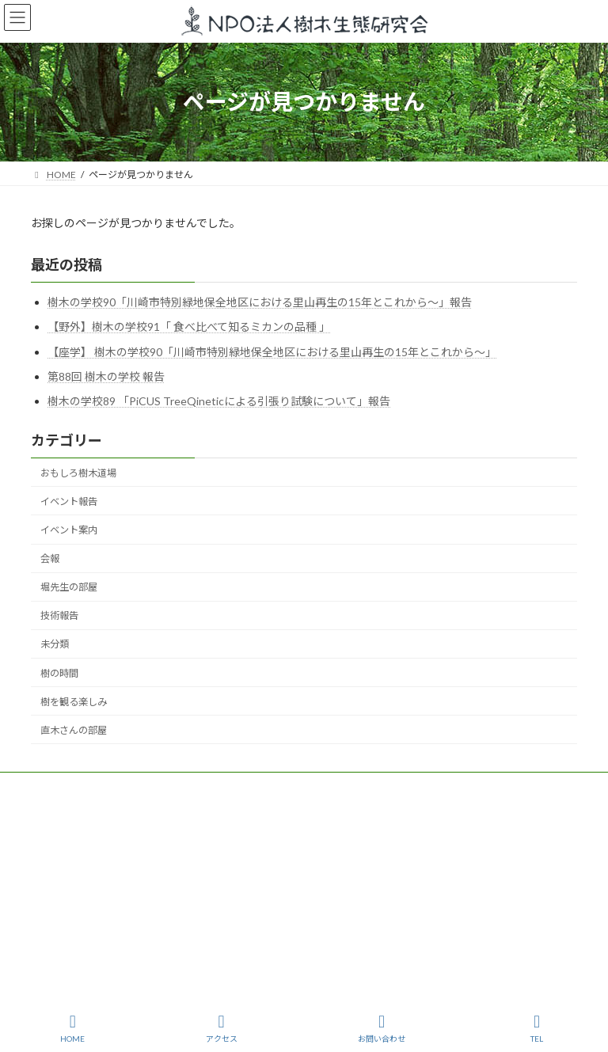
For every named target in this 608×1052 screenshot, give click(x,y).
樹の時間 (59, 672)
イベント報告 (68, 501)
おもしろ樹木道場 (78, 472)
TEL (537, 1028)
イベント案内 (68, 530)
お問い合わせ (381, 1028)
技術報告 (59, 615)
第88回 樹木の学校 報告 (106, 376)
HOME (72, 1028)
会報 (49, 558)
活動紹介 (230, 786)
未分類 (54, 644)
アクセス (222, 1028)
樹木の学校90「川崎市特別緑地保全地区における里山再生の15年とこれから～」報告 (260, 302)
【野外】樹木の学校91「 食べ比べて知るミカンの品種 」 (189, 326)
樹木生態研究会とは (137, 786)
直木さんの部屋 (73, 730)
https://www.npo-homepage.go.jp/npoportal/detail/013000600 (442, 868)
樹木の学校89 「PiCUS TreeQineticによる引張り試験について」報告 (219, 401)
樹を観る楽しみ (73, 701)
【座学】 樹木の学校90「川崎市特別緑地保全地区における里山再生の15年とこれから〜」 (272, 351)
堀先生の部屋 (68, 587)
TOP (55, 786)
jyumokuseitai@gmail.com (124, 868)
